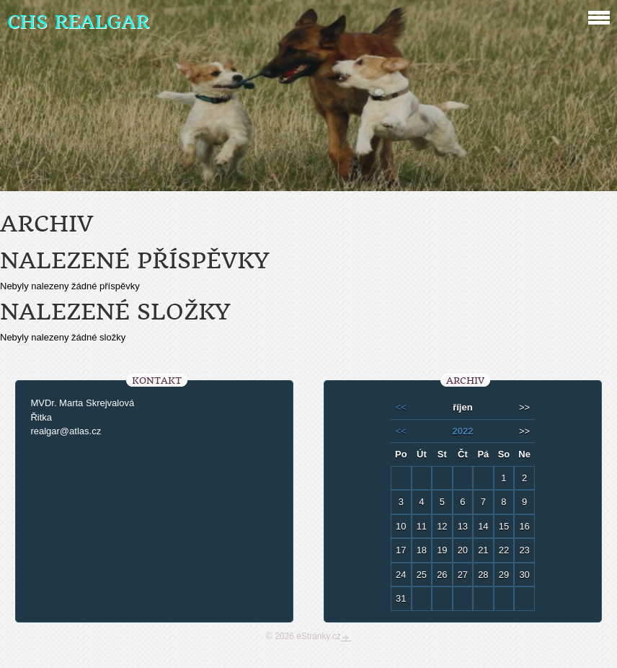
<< (401, 407)
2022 (462, 431)
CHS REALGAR (78, 22)
